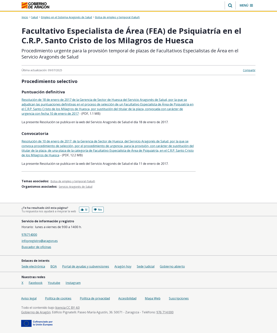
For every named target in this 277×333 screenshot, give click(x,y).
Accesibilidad (127, 298)
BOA (53, 266)
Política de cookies (58, 298)
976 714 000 (165, 312)
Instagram (73, 283)
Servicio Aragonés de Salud (75, 186)
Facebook (36, 283)
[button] (230, 5)
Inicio (25, 17)
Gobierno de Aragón (36, 312)
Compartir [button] (249, 70)
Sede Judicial (145, 266)
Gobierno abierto (172, 266)
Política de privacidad (95, 298)
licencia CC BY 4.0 (67, 307)
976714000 (29, 235)
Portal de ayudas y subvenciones (85, 266)
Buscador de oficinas (36, 247)
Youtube (54, 283)
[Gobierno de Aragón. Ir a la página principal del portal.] (35, 5)
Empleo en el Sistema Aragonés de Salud (66, 17)
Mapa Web (152, 298)
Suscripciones (179, 298)
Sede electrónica (33, 266)
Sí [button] (84, 209)
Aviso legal (29, 298)
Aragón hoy (122, 266)
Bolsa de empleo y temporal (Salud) (117, 17)
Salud (34, 17)
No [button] (98, 209)
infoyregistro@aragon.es (40, 241)
